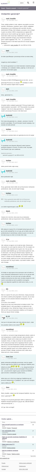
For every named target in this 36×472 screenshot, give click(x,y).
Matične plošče (16, 454)
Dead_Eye (9, 356)
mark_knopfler (11, 18)
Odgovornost (5, 466)
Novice (9, 428)
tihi (7, 289)
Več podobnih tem (5, 458)
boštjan (8, 129)
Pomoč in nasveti (11, 434)
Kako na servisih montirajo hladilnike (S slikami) (14, 437)
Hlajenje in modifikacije (13, 441)
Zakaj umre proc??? (8, 444)
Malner (3, 439)
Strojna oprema (11, 448)
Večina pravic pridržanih (25, 463)
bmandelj (4, 446)
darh (7, 50)
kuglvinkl (9, 115)
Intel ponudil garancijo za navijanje (13, 424)
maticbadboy (5, 432)
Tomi (3, 452)
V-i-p (7, 239)
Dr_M (8, 316)
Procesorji (14, 428)
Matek (8, 211)
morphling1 (10, 266)
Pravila (3, 463)
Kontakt (4, 469)
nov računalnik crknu (8, 430)
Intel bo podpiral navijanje (10, 450)
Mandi (3, 426)
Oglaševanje (22, 466)
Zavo (7, 387)
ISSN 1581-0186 (23, 469)
